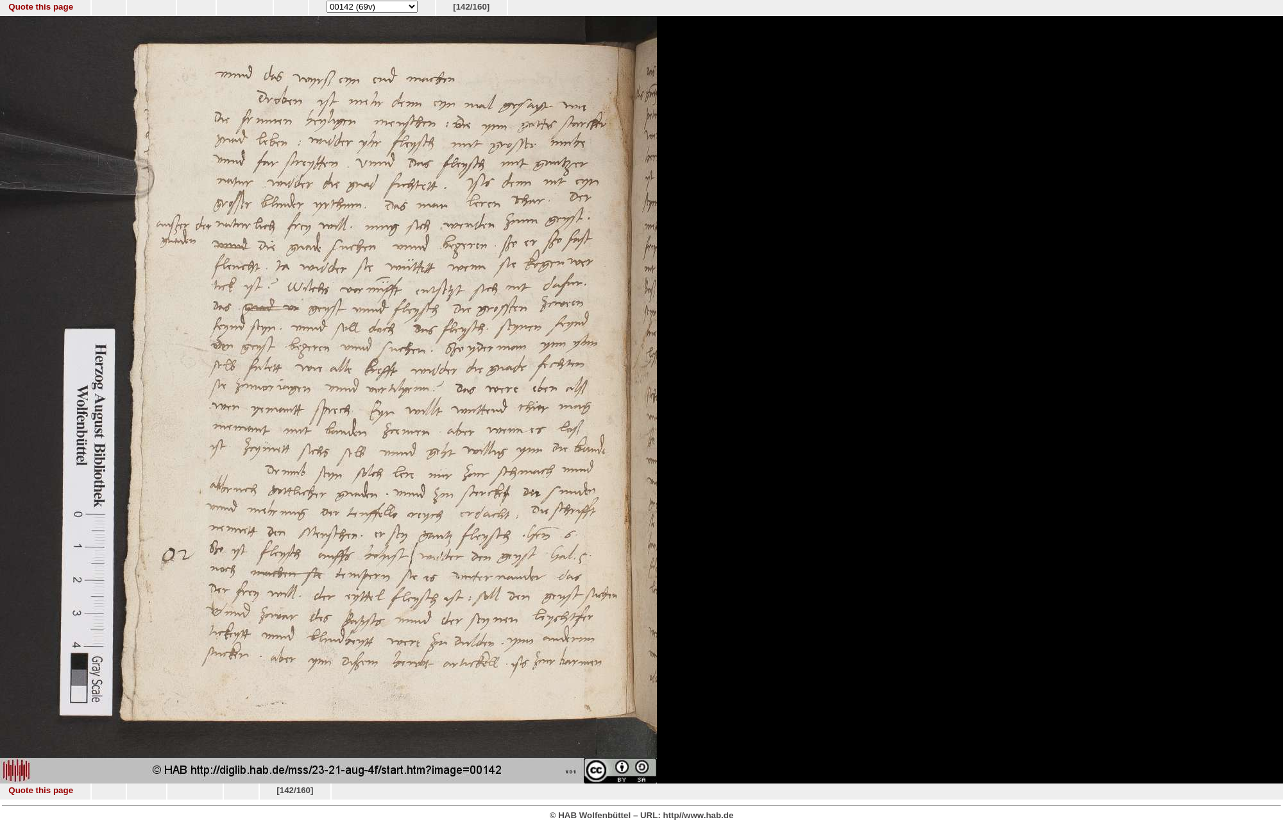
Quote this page (40, 7)
